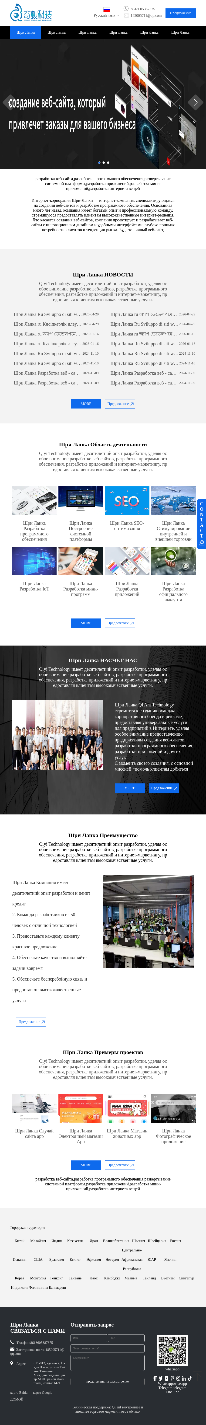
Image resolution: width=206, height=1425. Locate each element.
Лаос (94, 1278)
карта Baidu (18, 1392)
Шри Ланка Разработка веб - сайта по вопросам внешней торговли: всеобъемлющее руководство (48, 373)
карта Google (42, 1392)
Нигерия (112, 1259)
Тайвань (75, 1278)
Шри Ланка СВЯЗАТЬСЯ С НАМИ (180, 34)
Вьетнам (168, 1278)
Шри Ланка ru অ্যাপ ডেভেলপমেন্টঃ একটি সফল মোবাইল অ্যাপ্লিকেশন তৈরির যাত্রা (144, 314)
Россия (175, 1241)
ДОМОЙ (16, 1399)
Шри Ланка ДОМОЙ (26, 34)
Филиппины (38, 1287)
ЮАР (152, 1259)
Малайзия (38, 1241)
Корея (19, 1278)
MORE (86, 404)
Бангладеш (57, 1287)
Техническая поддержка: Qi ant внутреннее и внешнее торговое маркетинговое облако (107, 1409)
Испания (20, 1259)
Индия (56, 1241)
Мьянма (131, 1278)
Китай (19, 1241)
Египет (75, 1259)
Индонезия (19, 1287)
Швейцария (157, 1241)
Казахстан (75, 1241)
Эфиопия (94, 1259)
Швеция (138, 1241)
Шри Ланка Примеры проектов (118, 34)
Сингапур (186, 1278)
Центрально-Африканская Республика (132, 1259)
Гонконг (56, 1278)
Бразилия (56, 1259)
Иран (94, 1241)
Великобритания (116, 1241)
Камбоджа (112, 1278)
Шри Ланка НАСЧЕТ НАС (56, 34)
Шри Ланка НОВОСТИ (149, 34)
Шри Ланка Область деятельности (87, 34)
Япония (170, 1259)
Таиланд (149, 1278)
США (38, 1259)
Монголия (38, 1278)
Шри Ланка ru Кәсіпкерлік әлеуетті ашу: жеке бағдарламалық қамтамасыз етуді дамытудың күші (48, 324)
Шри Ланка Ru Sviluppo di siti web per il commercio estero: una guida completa (48, 314)
